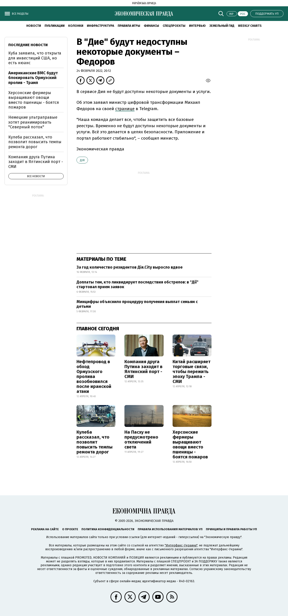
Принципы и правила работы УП (231, 529)
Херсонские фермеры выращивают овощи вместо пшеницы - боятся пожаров (190, 444)
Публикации (55, 26)
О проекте (70, 529)
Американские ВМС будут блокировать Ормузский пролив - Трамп (33, 77)
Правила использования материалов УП (170, 529)
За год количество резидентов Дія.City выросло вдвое (129, 267)
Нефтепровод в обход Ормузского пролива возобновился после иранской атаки (93, 376)
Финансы (151, 26)
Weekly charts (250, 26)
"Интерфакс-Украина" (181, 545)
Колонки (75, 26)
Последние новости (28, 45)
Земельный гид (221, 26)
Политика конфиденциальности (107, 529)
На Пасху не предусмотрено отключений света (141, 439)
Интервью (197, 26)
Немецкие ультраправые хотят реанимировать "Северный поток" (32, 122)
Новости (33, 26)
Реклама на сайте (45, 529)
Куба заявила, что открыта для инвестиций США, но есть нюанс (34, 58)
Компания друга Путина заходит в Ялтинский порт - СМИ (143, 369)
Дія (82, 160)
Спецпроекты (174, 26)
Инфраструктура (100, 26)
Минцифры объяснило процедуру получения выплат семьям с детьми (137, 304)
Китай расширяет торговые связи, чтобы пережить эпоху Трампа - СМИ (191, 371)
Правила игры (129, 26)
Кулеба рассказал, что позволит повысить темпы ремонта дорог (94, 442)
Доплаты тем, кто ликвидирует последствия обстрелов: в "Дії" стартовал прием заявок (137, 285)
